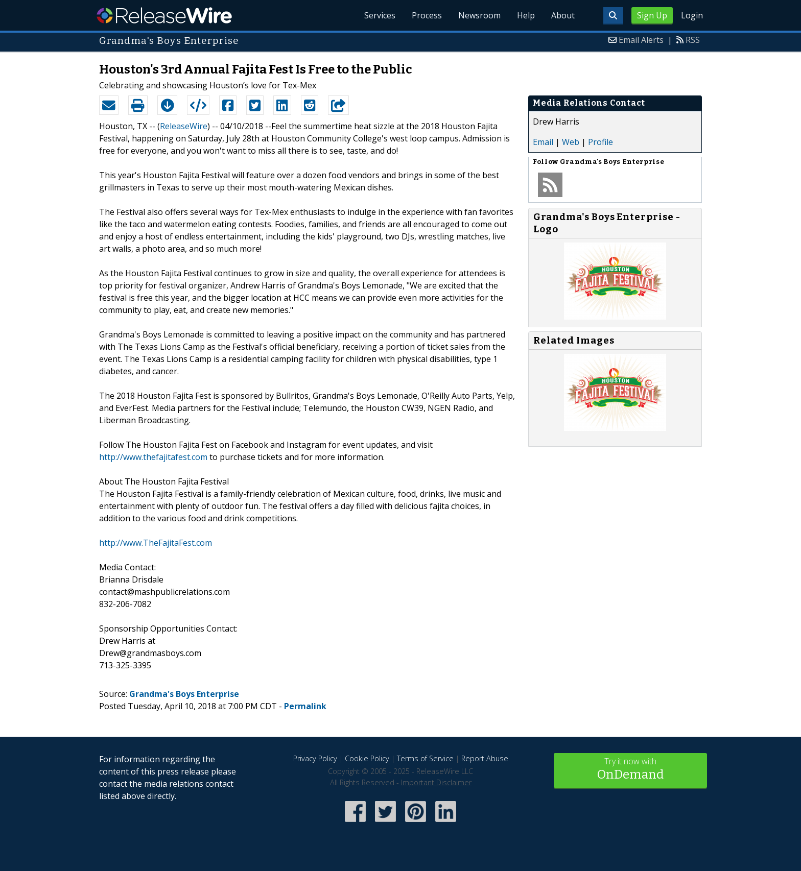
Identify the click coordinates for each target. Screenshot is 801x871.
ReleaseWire (164, 15)
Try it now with (630, 770)
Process (427, 15)
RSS (693, 39)
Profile (600, 142)
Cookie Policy (367, 758)
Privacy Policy (315, 758)
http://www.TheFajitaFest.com (155, 542)
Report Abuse (484, 758)
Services (379, 15)
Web (570, 142)
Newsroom (479, 15)
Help (526, 15)
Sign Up (652, 15)
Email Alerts (641, 39)
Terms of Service (425, 758)
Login (692, 15)
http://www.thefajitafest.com (153, 457)
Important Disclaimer (436, 782)
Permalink (305, 706)
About (563, 15)
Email (543, 142)
